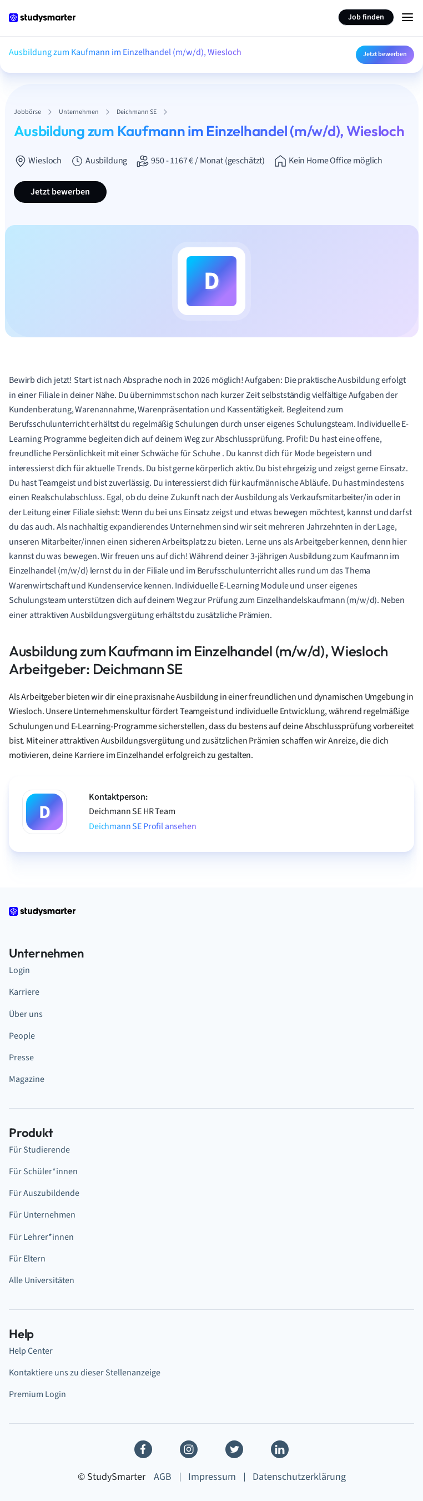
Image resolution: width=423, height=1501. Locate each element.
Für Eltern (27, 1259)
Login (19, 970)
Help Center (31, 1351)
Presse (21, 1057)
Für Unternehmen (42, 1215)
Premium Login (37, 1394)
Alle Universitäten (41, 1280)
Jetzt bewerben (385, 54)
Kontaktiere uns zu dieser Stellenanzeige (84, 1373)
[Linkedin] (280, 1449)
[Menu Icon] (407, 17)
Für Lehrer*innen (41, 1237)
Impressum (212, 1477)
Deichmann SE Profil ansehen (143, 826)
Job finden (366, 17)
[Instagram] (189, 1449)
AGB (163, 1477)
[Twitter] (234, 1449)
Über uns (26, 1014)
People (22, 1036)
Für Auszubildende (44, 1193)
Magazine (26, 1079)
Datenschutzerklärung (299, 1477)
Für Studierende (39, 1150)
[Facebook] (143, 1449)
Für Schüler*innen (43, 1171)
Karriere (24, 992)
